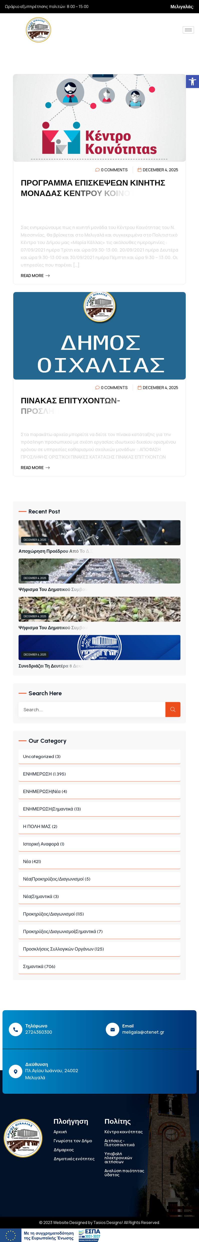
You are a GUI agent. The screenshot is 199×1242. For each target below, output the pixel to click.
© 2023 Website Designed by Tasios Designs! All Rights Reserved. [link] (99, 1222)
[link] (192, 81)
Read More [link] (35, 275)
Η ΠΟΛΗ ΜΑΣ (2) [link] (99, 830)
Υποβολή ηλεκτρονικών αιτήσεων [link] (118, 1157)
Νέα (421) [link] (99, 865)
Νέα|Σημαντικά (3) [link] (99, 900)
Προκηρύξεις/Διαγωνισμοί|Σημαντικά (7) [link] (99, 935)
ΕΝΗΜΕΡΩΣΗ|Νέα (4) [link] (99, 795)
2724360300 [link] (38, 1032)
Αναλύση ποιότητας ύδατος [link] (124, 1172)
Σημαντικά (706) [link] (99, 970)
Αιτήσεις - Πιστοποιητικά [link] (120, 1142)
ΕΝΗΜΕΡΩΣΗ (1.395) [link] (99, 777)
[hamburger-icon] (188, 30)
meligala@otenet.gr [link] (143, 1032)
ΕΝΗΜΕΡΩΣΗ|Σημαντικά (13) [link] (99, 812)
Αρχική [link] (60, 1131)
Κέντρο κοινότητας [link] (124, 1131)
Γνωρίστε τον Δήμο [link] (73, 1140)
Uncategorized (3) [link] (99, 760)
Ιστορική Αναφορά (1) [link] (99, 847)
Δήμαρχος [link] (64, 1149)
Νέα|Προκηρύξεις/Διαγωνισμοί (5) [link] (99, 882)
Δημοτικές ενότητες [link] (74, 1158)
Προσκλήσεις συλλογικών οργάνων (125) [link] (99, 952)
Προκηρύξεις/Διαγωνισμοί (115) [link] (99, 917)
